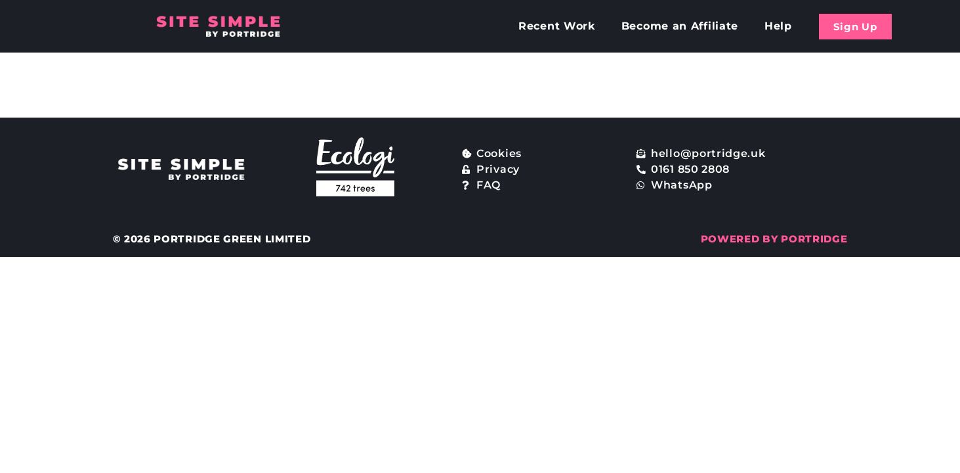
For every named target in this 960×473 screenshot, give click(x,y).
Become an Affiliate (679, 26)
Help (778, 26)
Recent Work (556, 26)
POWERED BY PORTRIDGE (774, 239)
